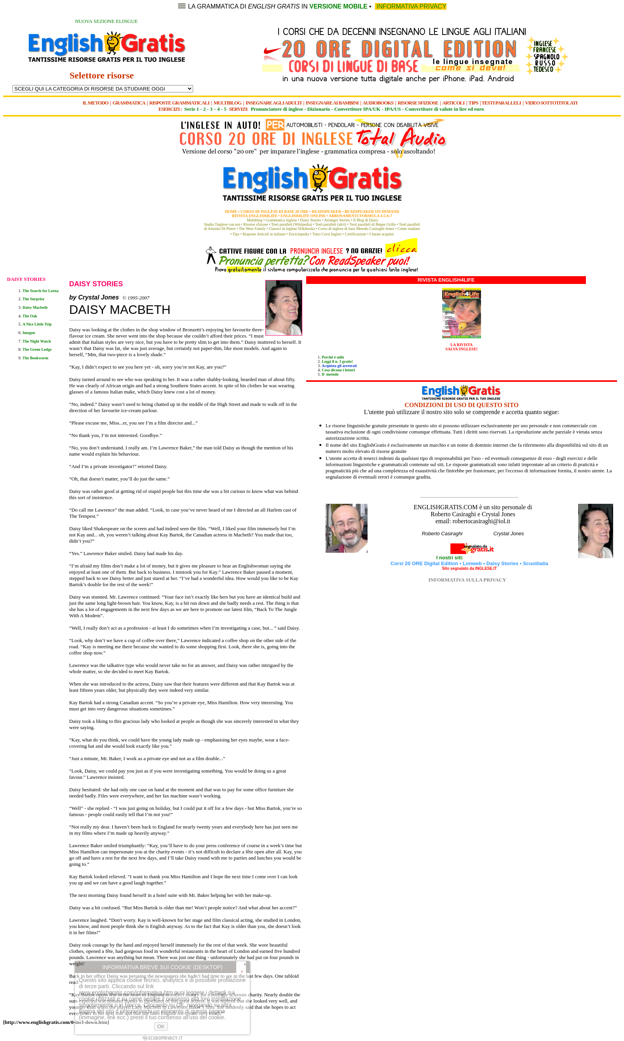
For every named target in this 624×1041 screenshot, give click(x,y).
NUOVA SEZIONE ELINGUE (106, 21)
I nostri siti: (450, 558)
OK (161, 1026)
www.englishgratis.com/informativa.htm (126, 992)
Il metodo (330, 374)
